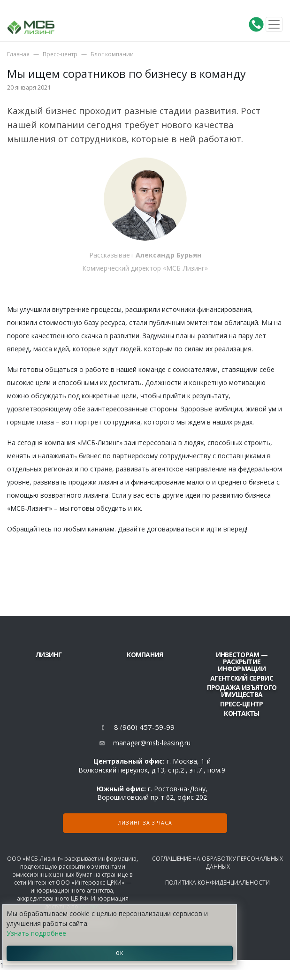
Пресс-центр (60, 54)
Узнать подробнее (36, 933)
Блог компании (112, 54)
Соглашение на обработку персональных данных (217, 863)
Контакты (241, 713)
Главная (18, 54)
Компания (145, 654)
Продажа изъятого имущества (242, 691)
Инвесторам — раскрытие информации (242, 661)
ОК (119, 953)
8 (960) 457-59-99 (144, 727)
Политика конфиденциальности (217, 883)
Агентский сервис (241, 678)
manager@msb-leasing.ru (152, 742)
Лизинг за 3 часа (145, 822)
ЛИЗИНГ (48, 654)
